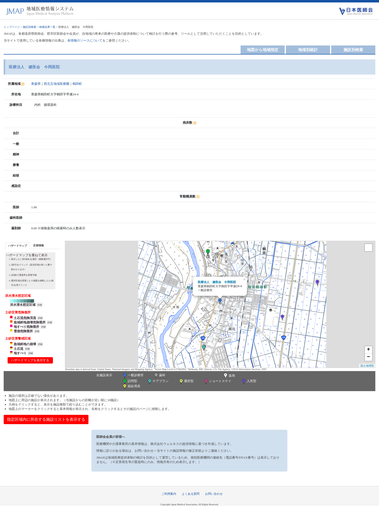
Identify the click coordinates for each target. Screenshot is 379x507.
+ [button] (368, 349)
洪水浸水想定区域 (23, 305)
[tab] (17, 245)
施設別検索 (29, 26)
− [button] (368, 357)
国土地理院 (367, 365)
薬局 (229, 376)
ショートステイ (217, 381)
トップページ (12, 26)
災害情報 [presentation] (38, 245)
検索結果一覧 (47, 26)
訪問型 (129, 381)
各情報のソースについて (84, 40)
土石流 (18, 349)
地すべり (20, 353)
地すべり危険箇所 (26, 327)
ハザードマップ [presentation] (17, 245)
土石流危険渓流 (25, 318)
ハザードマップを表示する (30, 360)
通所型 (186, 381)
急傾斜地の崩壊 (25, 344)
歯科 (159, 375)
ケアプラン (158, 381)
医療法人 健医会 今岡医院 (217, 282)
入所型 (248, 381)
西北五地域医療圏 (56, 84)
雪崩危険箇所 (23, 331)
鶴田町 (77, 84)
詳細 (39, 305)
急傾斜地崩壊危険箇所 (30, 322)
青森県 (36, 84)
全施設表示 (104, 375)
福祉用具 (131, 386)
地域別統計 (308, 50)
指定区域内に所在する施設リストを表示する (46, 419)
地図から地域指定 (262, 50)
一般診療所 (133, 375)
